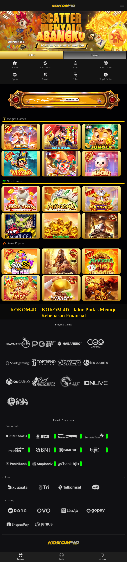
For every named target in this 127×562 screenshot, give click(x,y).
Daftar (31, 55)
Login (95, 55)
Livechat (102, 556)
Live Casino (105, 65)
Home (15, 65)
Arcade (45, 76)
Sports (15, 76)
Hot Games (45, 65)
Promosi (20, 556)
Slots (75, 65)
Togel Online (106, 76)
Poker (75, 76)
